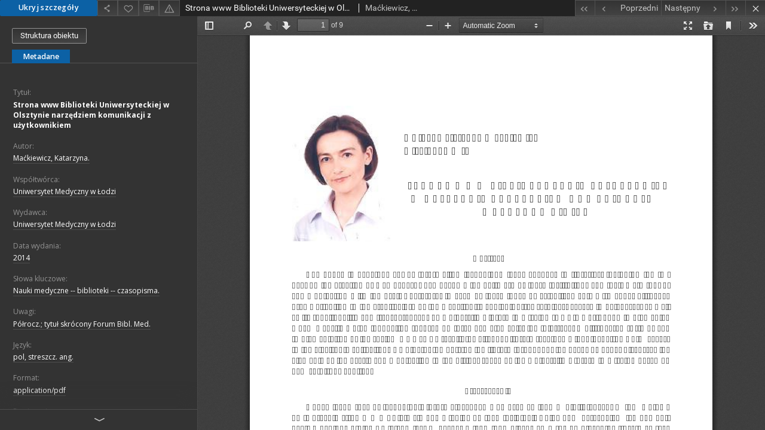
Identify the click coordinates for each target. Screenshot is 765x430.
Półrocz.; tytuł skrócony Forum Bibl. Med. (82, 324)
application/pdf (39, 390)
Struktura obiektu (49, 35)
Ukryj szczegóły (49, 7)
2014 (21, 258)
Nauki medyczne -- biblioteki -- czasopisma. (86, 290)
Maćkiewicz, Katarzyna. (51, 158)
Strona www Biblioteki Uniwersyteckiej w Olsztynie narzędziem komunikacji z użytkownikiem (91, 115)
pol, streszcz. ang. (43, 357)
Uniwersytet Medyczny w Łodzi (64, 191)
